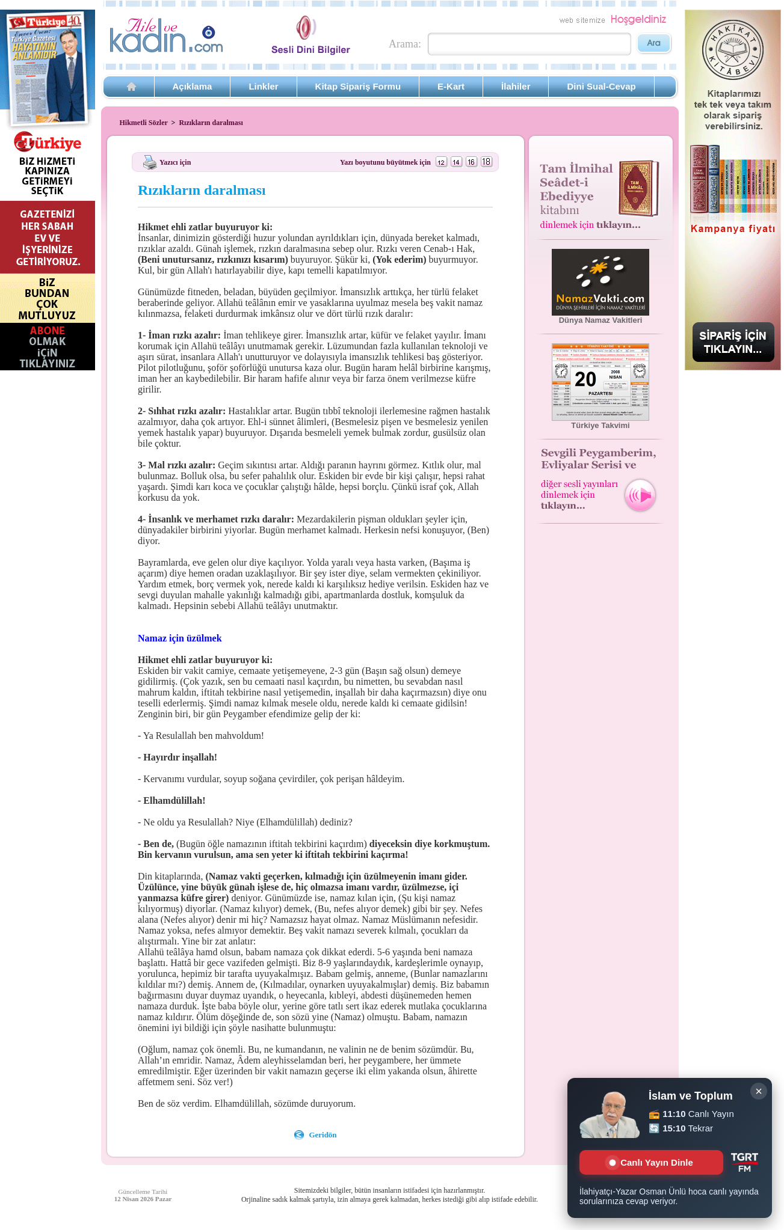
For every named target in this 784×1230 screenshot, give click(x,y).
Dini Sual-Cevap (601, 86)
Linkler (263, 86)
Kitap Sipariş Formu (358, 86)
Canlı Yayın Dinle (651, 1162)
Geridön (322, 1134)
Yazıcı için (175, 162)
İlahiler (515, 86)
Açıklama (192, 86)
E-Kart (451, 86)
